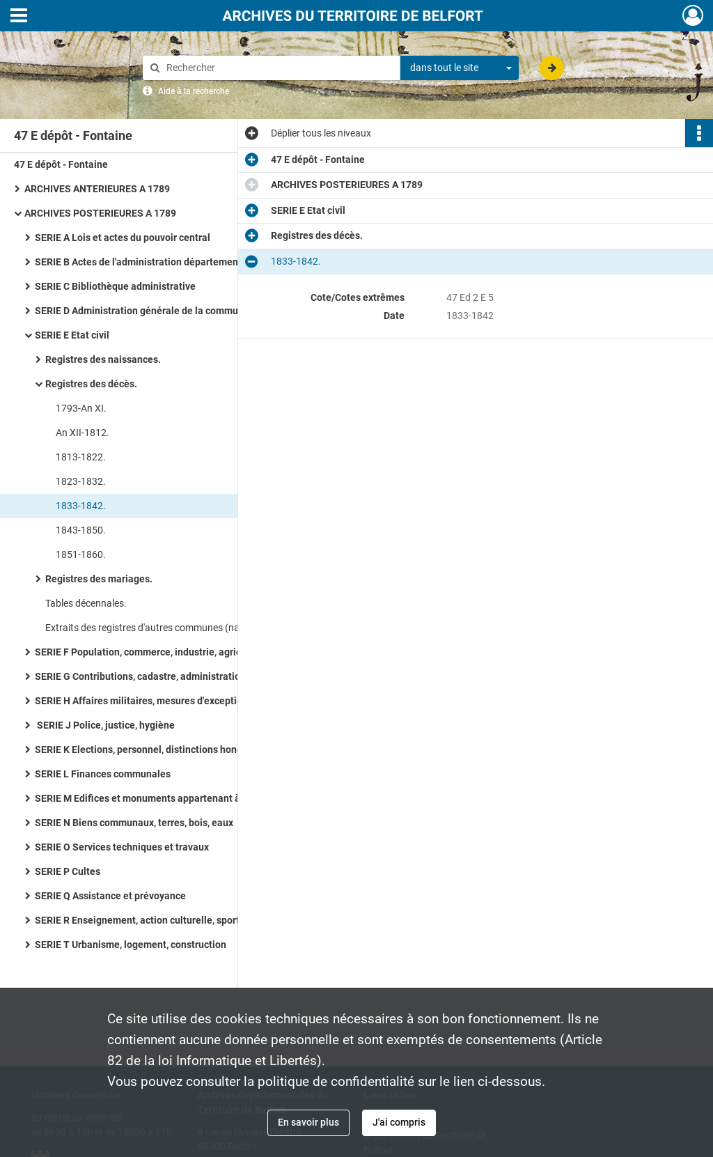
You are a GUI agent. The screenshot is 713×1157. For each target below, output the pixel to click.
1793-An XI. (81, 408)
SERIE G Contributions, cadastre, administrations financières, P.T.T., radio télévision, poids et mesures (174, 676)
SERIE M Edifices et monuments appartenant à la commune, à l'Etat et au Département (174, 798)
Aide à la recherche (193, 91)
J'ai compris (399, 1122)
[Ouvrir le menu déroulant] (18, 16)
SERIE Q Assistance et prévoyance (110, 895)
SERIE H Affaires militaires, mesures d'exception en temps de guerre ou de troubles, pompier (174, 700)
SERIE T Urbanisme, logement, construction (130, 944)
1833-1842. (81, 505)
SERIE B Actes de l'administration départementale (145, 261)
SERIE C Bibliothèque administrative (115, 286)
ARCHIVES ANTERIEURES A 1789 (97, 188)
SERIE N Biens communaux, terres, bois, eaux (134, 822)
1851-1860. (81, 554)
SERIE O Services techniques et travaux (122, 847)
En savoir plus (308, 1122)
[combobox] (459, 68)
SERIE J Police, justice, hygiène (105, 725)
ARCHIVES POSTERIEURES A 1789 (100, 213)
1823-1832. (81, 481)
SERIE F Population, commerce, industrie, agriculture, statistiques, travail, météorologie (174, 652)
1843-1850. (81, 530)
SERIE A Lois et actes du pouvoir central (122, 237)
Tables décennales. (86, 603)
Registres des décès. (91, 383)
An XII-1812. (82, 432)
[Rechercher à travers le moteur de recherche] (278, 68)
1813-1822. (81, 457)
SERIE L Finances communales (103, 773)
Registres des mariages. (98, 578)
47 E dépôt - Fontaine (61, 164)
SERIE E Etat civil (72, 335)
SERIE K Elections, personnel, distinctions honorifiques (155, 749)
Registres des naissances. (103, 359)
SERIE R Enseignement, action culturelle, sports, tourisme (161, 920)
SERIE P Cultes (67, 871)
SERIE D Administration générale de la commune (142, 310)
